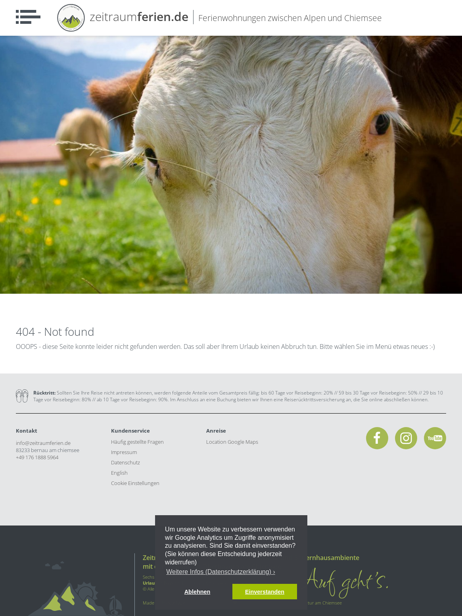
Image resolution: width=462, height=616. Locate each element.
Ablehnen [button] (197, 592)
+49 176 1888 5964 (37, 457)
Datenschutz (125, 462)
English (119, 472)
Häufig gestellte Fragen (137, 441)
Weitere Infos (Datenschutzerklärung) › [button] (220, 571)
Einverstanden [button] (264, 592)
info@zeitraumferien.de (43, 443)
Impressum (124, 452)
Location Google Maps (232, 441)
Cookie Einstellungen (135, 483)
